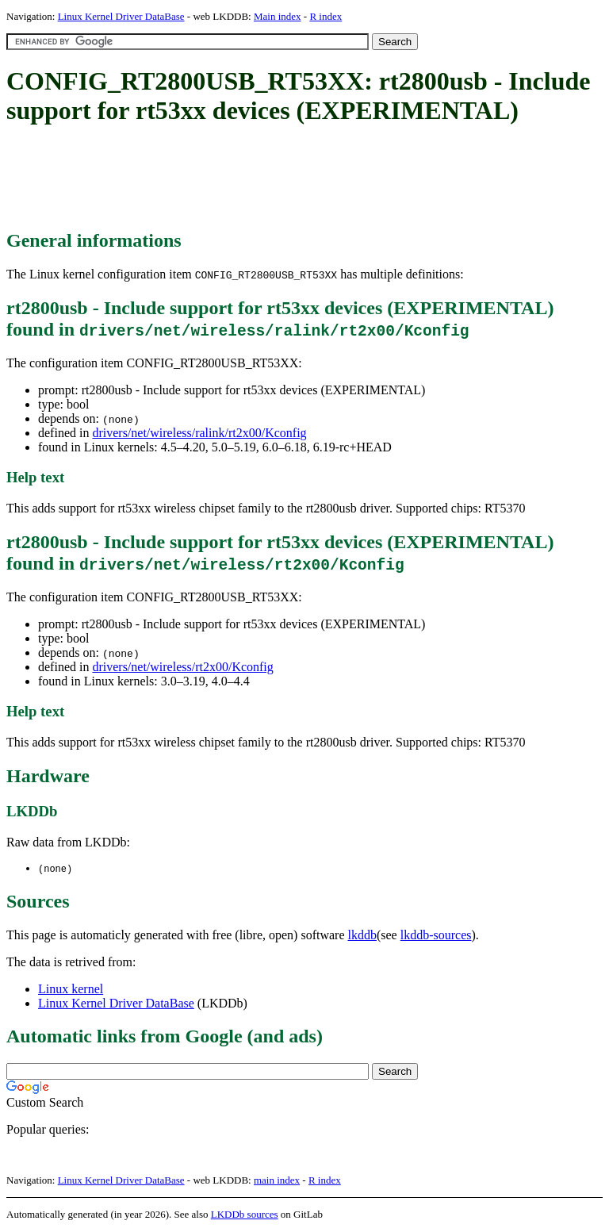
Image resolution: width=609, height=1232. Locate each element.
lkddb (362, 935)
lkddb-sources (436, 935)
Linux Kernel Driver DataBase (121, 16)
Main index (277, 16)
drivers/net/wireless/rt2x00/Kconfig (182, 667)
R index (325, 16)
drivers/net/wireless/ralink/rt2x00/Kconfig (199, 432)
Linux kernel (70, 989)
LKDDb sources (244, 1215)
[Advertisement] (295, 178)
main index (277, 1181)
